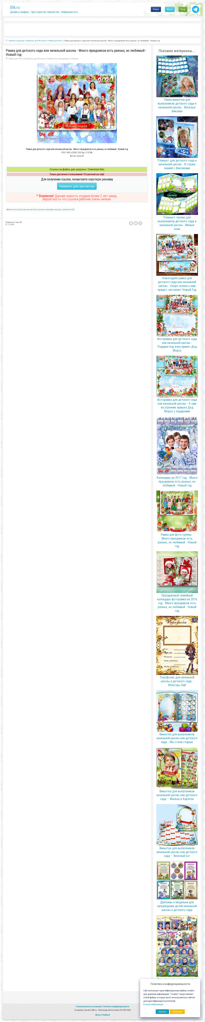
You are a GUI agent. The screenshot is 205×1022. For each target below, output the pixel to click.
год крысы (58, 210)
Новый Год (52, 58)
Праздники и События (68, 58)
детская (16, 210)
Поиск (156, 9)
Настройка (177, 1011)
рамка (42, 210)
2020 (72, 210)
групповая (66, 210)
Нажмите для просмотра (76, 186)
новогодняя (50, 210)
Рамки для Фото (15, 58)
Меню (169, 9)
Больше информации (153, 1004)
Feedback (106, 1015)
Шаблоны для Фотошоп (35, 58)
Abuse (97, 1015)
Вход (183, 9)
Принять (162, 1011)
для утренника (24, 210)
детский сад (35, 210)
